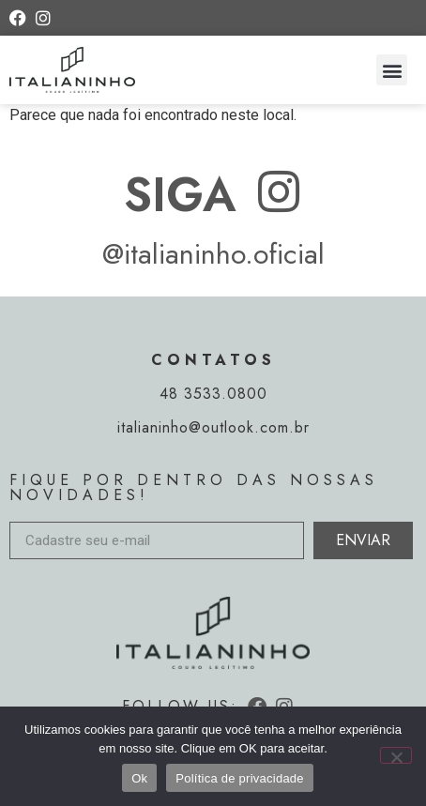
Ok (139, 778)
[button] (391, 69)
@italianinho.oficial (213, 254)
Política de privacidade (239, 778)
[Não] (396, 755)
